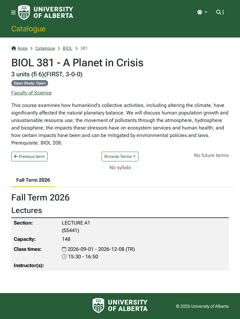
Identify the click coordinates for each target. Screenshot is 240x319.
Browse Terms (118, 156)
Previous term (29, 156)
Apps (19, 48)
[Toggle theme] (202, 12)
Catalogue (28, 28)
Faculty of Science (31, 93)
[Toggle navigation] (13, 12)
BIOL (67, 48)
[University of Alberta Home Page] (46, 12)
